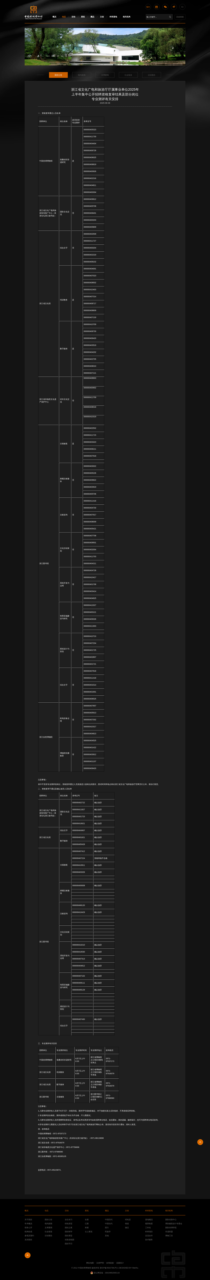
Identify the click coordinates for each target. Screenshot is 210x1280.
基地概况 (149, 1219)
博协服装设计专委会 (173, 1223)
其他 (107, 1236)
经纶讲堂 (68, 1223)
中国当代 (108, 1223)
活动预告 (151, 75)
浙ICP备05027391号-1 (109, 1268)
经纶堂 (128, 1219)
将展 (87, 1228)
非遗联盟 (169, 1232)
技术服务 (149, 1240)
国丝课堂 (68, 1236)
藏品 (92, 17)
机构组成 (28, 1232)
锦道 (127, 1223)
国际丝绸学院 (171, 1228)
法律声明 (100, 1263)
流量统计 (120, 1263)
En (182, 7)
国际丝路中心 (171, 1219)
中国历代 (108, 1219)
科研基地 (113, 17)
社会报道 (128, 75)
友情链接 (110, 1263)
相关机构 (126, 17)
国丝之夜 (68, 1228)
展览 (83, 17)
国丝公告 (58, 75)
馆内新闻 (81, 75)
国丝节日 (68, 1244)
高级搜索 (180, 17)
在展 (87, 1219)
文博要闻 (105, 75)
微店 (127, 1228)
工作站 (148, 1228)
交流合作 (149, 1236)
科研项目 (149, 1232)
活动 (73, 17)
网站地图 (90, 1263)
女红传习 (68, 1219)
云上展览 (88, 1232)
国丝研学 (68, 1232)
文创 (102, 17)
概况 (54, 17)
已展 (87, 1223)
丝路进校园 (69, 1240)
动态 (64, 17)
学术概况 (28, 1223)
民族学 (108, 1232)
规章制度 (149, 1223)
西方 (107, 1228)
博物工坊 (169, 1236)
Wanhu (135, 1268)
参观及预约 (29, 1236)
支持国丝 (28, 1240)
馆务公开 (28, 1228)
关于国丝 (28, 1219)
